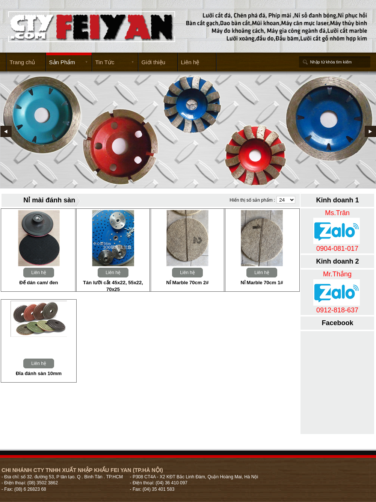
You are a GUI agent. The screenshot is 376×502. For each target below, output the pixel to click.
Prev (6, 131)
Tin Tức (113, 62)
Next (370, 131)
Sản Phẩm (66, 62)
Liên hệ (190, 62)
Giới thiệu (154, 62)
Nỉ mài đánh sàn (49, 200)
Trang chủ (22, 62)
